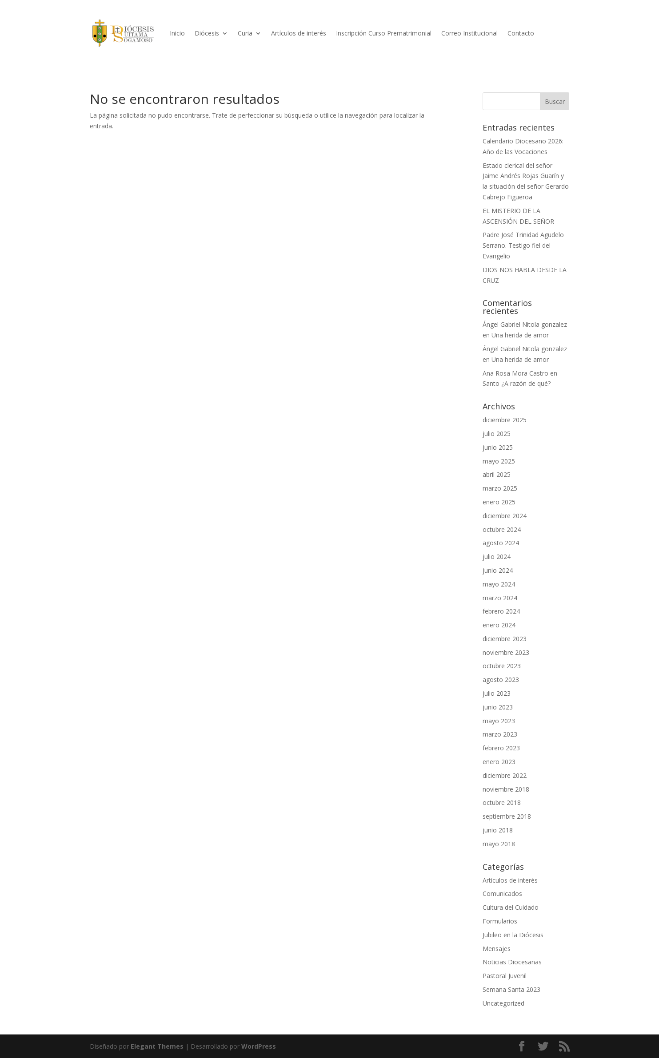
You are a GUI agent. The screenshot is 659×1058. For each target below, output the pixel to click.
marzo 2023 (500, 734)
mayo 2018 (499, 844)
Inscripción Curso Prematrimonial (383, 33)
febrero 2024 (501, 611)
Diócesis (207, 33)
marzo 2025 (500, 488)
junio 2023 (498, 707)
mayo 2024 (499, 584)
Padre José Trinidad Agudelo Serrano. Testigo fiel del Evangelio (523, 245)
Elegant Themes (157, 1046)
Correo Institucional (469, 33)
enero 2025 (499, 502)
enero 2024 (499, 625)
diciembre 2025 (505, 420)
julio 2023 (497, 693)
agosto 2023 (501, 679)
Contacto (520, 33)
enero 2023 (499, 761)
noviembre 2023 (506, 652)
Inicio (177, 33)
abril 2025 (497, 474)
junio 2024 (498, 570)
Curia (245, 33)
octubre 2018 (502, 802)
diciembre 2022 (505, 775)
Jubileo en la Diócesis (513, 935)
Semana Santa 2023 (511, 989)
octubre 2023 (502, 666)
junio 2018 (498, 830)
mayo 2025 (499, 461)
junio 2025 (498, 447)
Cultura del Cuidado (511, 907)
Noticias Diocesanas (512, 962)
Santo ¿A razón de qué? (517, 383)
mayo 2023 (499, 721)
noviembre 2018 (506, 789)
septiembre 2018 (507, 816)
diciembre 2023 (505, 638)
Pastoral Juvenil (505, 975)
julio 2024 (497, 556)
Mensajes (497, 948)
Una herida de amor (520, 335)
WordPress (258, 1046)
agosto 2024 (501, 543)
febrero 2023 (501, 748)
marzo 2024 (500, 598)
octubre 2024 (502, 529)
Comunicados (502, 893)
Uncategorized (503, 1003)
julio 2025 (497, 433)
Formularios (500, 921)
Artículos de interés (298, 33)
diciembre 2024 (505, 515)
